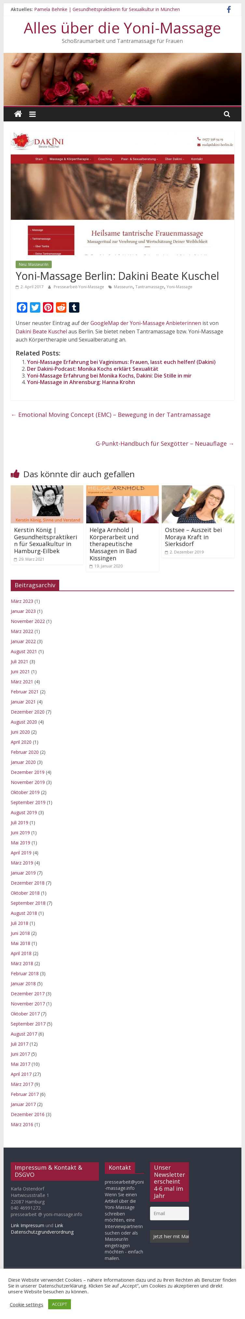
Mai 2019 (20, 843)
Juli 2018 (19, 923)
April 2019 (21, 853)
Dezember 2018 (28, 883)
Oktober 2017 (25, 1014)
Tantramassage (149, 287)
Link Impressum (27, 1225)
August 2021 (24, 651)
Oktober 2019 (25, 792)
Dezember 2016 (28, 1114)
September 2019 (28, 802)
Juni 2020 (20, 732)
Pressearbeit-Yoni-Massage (79, 287)
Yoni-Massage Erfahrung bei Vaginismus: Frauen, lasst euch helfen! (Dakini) (121, 362)
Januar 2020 (23, 762)
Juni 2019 (20, 832)
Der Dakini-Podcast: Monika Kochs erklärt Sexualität (92, 368)
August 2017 (24, 1034)
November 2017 (28, 1004)
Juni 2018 (20, 933)
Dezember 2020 (28, 712)
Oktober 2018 (25, 893)
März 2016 (22, 1124)
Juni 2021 (20, 671)
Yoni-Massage (179, 287)
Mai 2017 (20, 1064)
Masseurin (123, 287)
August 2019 (24, 812)
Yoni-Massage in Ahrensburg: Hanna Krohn (81, 382)
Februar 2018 (25, 973)
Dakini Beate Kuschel (42, 331)
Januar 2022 (23, 641)
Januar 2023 (23, 611)
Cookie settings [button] (26, 1304)
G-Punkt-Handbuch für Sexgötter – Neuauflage (165, 443)
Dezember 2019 (28, 772)
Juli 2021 (19, 661)
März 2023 (22, 601)
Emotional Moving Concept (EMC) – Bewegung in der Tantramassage (111, 414)
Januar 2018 (23, 983)
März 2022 (22, 631)
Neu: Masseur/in (33, 264)
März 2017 (22, 1084)
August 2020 (24, 722)
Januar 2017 (23, 1104)
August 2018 (24, 913)
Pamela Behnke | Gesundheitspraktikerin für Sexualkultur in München (107, 9)
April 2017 (21, 1074)
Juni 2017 (20, 1054)
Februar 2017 (25, 1094)
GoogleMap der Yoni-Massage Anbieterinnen (145, 323)
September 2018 (28, 903)
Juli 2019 (19, 822)
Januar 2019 (23, 873)
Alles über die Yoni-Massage (122, 28)
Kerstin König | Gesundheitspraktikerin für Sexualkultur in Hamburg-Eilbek (45, 540)
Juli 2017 (19, 1044)
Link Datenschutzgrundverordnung (42, 1228)
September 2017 (28, 1024)
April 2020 (21, 742)
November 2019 (28, 782)
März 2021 (22, 681)
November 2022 (28, 621)
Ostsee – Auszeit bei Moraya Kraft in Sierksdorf (193, 537)
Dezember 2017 (28, 993)
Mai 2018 (20, 943)
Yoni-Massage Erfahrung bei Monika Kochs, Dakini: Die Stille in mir (109, 375)
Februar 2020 (25, 752)
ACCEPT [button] (59, 1304)
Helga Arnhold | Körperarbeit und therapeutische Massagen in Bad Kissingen (114, 544)
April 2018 (21, 953)
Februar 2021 (25, 692)
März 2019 (22, 863)
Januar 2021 (23, 702)
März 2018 (22, 963)
